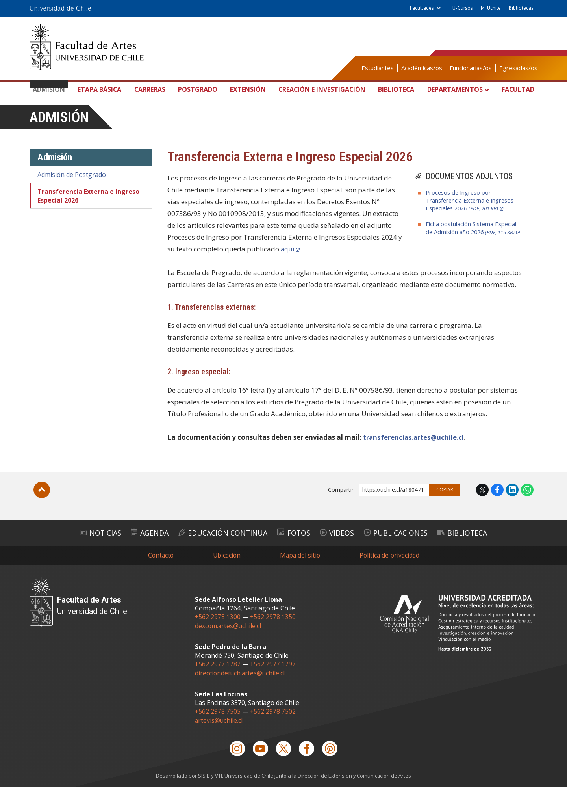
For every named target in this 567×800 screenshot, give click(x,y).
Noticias (73, 546)
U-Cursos (462, 8)
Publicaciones (412, 546)
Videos (345, 546)
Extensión (244, 89)
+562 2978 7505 (218, 724)
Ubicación (225, 569)
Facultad (516, 89)
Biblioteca (395, 89)
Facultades (422, 8)
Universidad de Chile (248, 788)
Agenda (131, 546)
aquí (288, 264)
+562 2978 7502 (273, 724)
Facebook (497, 505)
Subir (41, 505)
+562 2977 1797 (273, 677)
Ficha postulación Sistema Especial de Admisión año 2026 (472, 247)
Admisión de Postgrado (71, 190)
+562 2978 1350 (273, 631)
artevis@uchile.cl (219, 732)
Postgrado (195, 89)
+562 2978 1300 (218, 631)
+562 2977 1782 (218, 677)
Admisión (51, 89)
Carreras (149, 89)
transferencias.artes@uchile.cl (414, 452)
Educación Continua (214, 546)
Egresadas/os (518, 68)
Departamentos (457, 89)
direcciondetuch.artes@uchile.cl (240, 686)
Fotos (295, 546)
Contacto (158, 569)
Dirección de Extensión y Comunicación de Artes (355, 788)
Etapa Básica (100, 97)
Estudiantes (377, 68)
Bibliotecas (521, 8)
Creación (320, 99)
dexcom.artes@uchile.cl (228, 639)
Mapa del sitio (300, 569)
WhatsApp (527, 505)
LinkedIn (512, 505)
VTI (217, 788)
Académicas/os (421, 68)
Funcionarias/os (471, 68)
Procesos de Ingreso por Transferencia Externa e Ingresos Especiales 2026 (471, 215)
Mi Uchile (491, 8)
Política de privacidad (391, 569)
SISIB (203, 788)
